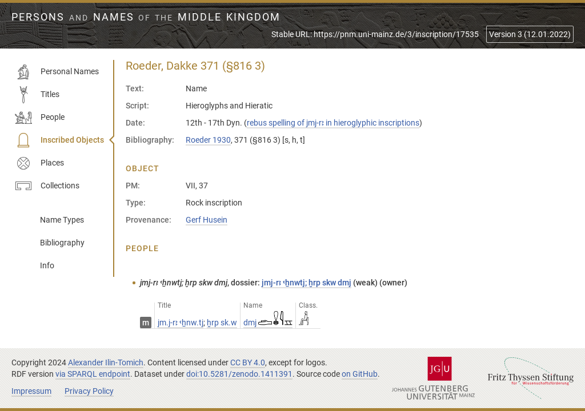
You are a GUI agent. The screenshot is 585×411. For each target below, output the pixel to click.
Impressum (31, 391)
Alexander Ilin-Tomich (105, 362)
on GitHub (360, 373)
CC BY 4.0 (247, 362)
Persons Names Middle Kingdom (146, 17)
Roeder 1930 (208, 139)
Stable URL (375, 34)
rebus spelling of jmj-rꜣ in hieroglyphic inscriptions (333, 122)
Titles (37, 94)
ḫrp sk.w (222, 322)
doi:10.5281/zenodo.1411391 (239, 373)
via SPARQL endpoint (92, 373)
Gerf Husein (206, 219)
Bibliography (62, 242)
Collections (47, 186)
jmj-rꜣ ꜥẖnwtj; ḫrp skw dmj (306, 282)
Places (39, 163)
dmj (267, 322)
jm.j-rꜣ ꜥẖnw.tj (180, 322)
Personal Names (57, 71)
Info (47, 265)
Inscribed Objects (59, 140)
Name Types (62, 219)
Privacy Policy (89, 391)
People (40, 117)
